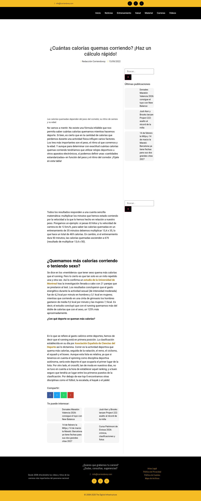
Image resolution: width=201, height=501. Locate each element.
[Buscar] (128, 77)
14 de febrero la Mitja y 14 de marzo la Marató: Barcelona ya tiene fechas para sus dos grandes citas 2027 (146, 146)
